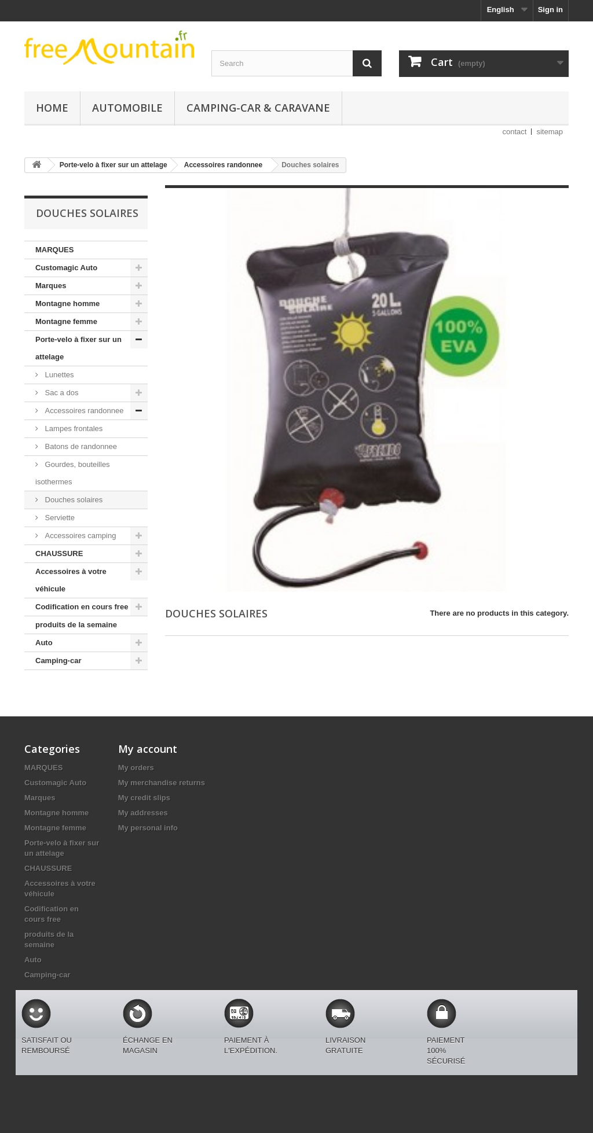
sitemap (549, 131)
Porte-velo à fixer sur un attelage (78, 348)
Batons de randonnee (80, 446)
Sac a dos (60, 392)
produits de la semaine (76, 624)
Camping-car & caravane (258, 108)
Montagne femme (66, 321)
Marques (50, 285)
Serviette (59, 517)
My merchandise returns (161, 782)
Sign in (550, 9)
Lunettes (58, 374)
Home (52, 108)
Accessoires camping (79, 535)
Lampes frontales (73, 428)
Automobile (127, 108)
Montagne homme (67, 303)
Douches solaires (73, 499)
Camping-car (58, 660)
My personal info (148, 827)
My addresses (143, 812)
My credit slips (144, 797)
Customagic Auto (66, 267)
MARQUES (54, 249)
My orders (136, 767)
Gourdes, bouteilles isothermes (72, 473)
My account (147, 749)
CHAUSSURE (59, 553)
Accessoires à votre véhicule (71, 580)
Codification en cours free (81, 606)
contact (515, 131)
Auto (44, 642)
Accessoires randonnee (83, 410)
